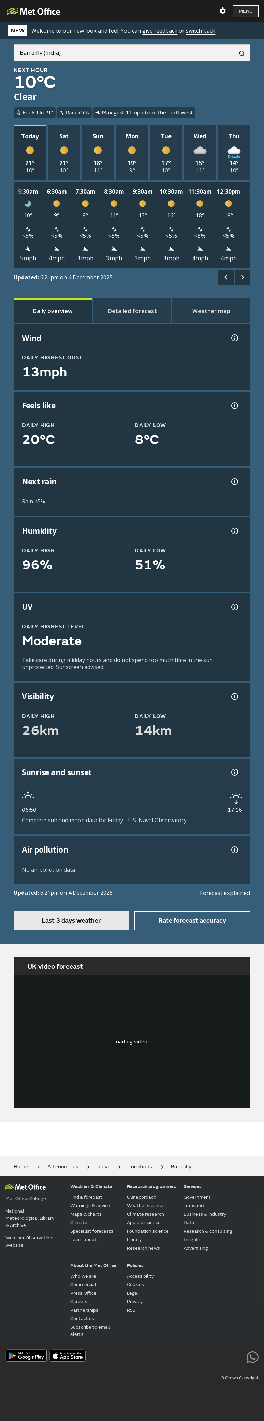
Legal (133, 1293)
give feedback (159, 30)
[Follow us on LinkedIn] (237, 1356)
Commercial (83, 1284)
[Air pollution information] (234, 850)
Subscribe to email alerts (90, 1330)
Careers (78, 1302)
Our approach (141, 1197)
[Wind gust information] (234, 338)
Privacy (135, 1302)
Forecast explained (225, 893)
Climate (78, 1222)
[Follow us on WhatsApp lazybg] (253, 1356)
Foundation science (148, 1231)
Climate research (145, 1214)
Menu (246, 11)
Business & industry (205, 1214)
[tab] (53, 310)
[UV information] (234, 607)
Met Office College (25, 1198)
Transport (194, 1205)
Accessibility (140, 1276)
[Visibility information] (234, 696)
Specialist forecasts (91, 1231)
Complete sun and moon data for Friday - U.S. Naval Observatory (104, 820)
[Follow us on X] (160, 1356)
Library (134, 1240)
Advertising (196, 1248)
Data (189, 1222)
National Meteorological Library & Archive (29, 1218)
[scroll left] (226, 277)
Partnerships (84, 1310)
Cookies (135, 1284)
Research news (143, 1248)
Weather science (145, 1205)
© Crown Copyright (240, 1378)
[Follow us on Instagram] (222, 1356)
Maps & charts (86, 1214)
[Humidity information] (234, 531)
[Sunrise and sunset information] (234, 772)
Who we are (83, 1276)
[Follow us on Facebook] (191, 1356)
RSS (131, 1310)
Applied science (144, 1222)
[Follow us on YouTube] (175, 1356)
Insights (192, 1240)
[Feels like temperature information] (234, 405)
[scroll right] (242, 277)
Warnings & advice (90, 1205)
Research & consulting (208, 1231)
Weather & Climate (91, 1186)
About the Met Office (93, 1265)
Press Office (83, 1293)
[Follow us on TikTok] (206, 1356)
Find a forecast (86, 1197)
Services (193, 1186)
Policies (135, 1265)
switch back (200, 30)
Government (197, 1197)
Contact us (82, 1319)
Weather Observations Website (30, 1241)
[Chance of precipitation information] (234, 481)
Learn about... (85, 1240)
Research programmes (151, 1186)
